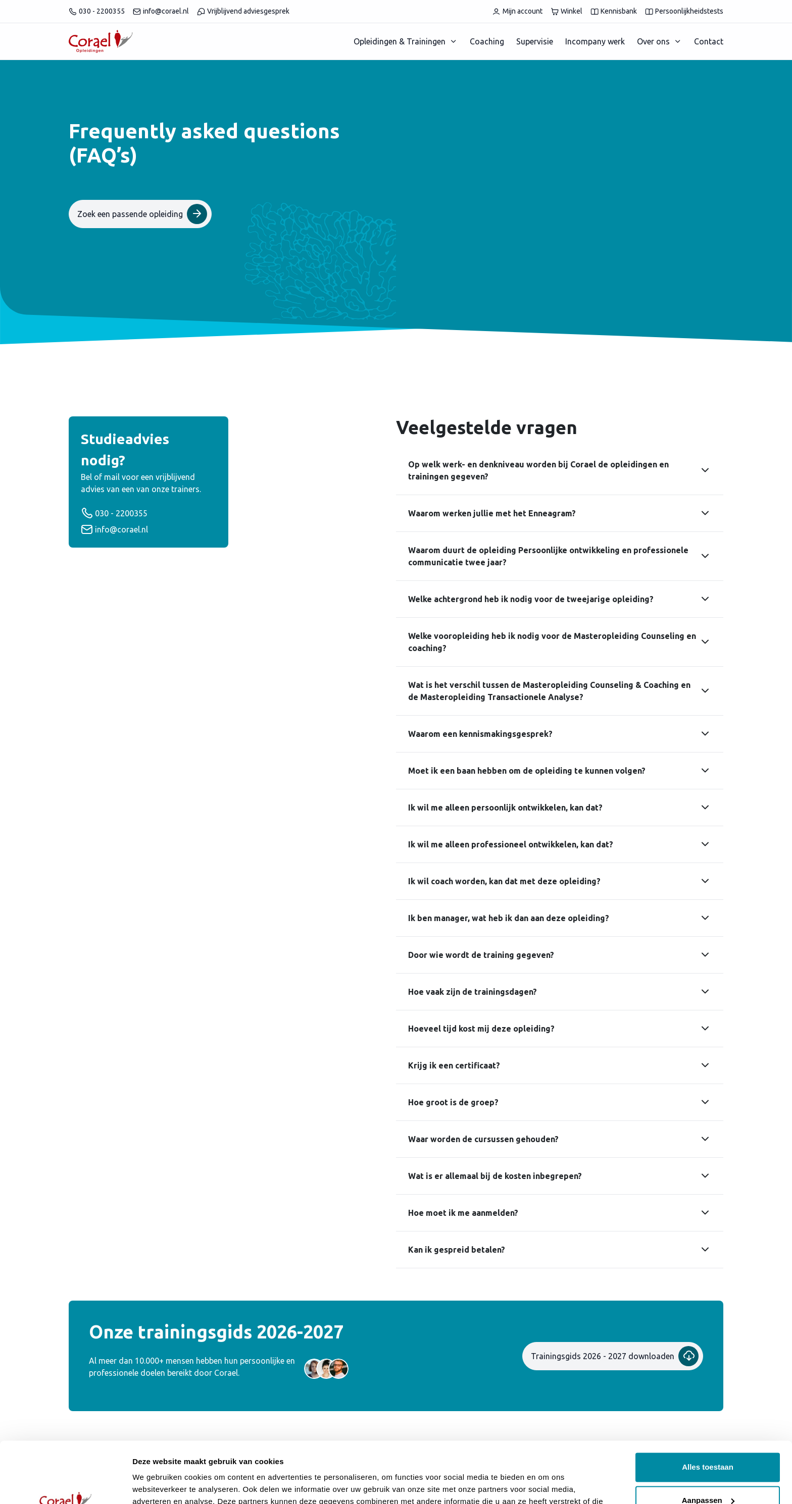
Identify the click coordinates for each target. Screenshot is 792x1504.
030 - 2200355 (97, 11)
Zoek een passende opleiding (142, 214)
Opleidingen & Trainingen (399, 41)
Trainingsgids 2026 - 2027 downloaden (615, 1356)
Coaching (487, 41)
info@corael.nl (161, 11)
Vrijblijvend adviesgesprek (243, 11)
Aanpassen (708, 1442)
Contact (708, 41)
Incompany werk (595, 41)
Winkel (566, 11)
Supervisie (534, 41)
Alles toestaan (707, 1410)
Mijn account (517, 11)
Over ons (653, 41)
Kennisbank (613, 11)
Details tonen (156, 1484)
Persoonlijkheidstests (684, 11)
